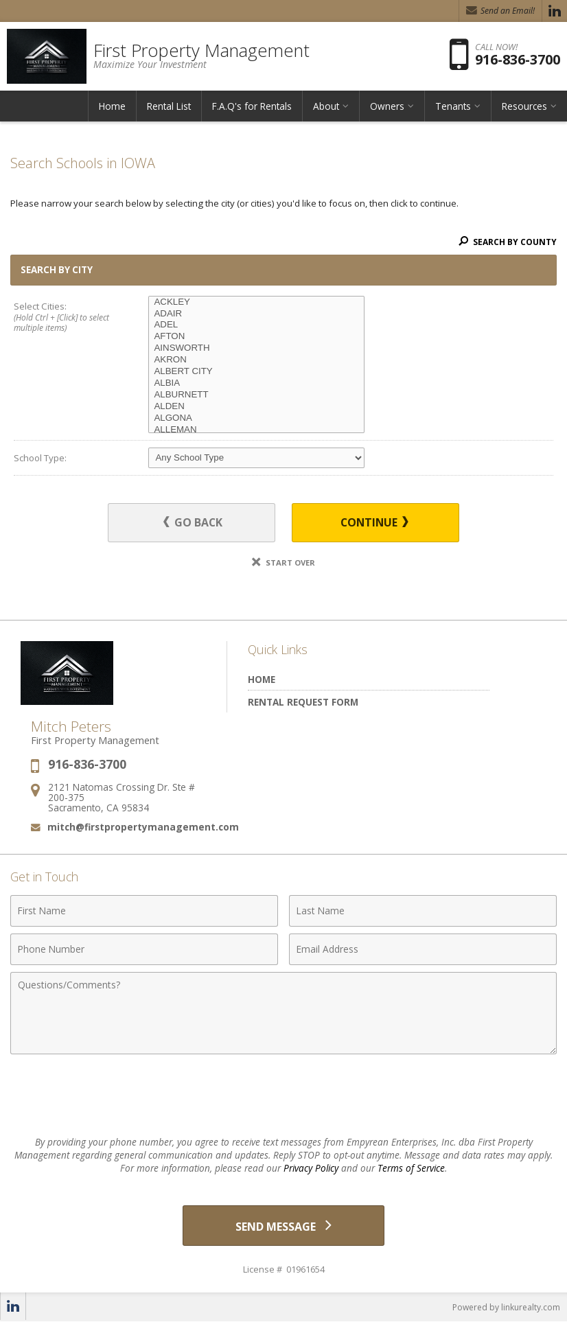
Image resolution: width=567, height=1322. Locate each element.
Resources (524, 106)
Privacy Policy (311, 1167)
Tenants (453, 106)
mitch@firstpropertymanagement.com (143, 826)
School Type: (40, 458)
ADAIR (256, 314)
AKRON (256, 360)
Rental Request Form (303, 701)
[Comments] (283, 1013)
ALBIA (256, 383)
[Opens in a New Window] (554, 11)
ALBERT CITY (256, 372)
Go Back (194, 522)
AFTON (256, 337)
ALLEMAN (256, 430)
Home (112, 106)
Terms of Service (411, 1167)
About (326, 106)
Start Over (283, 562)
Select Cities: (67, 318)
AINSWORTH (256, 348)
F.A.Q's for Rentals (252, 106)
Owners (387, 106)
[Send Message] (284, 1225)
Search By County (508, 242)
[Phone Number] (144, 949)
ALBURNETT (256, 395)
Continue (372, 522)
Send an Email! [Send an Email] (500, 10)
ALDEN (256, 407)
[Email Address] (423, 949)
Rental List (169, 106)
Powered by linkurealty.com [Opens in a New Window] (506, 1308)
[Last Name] (423, 911)
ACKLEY (256, 302)
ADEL (256, 325)
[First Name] (144, 911)
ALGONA (256, 418)
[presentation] (283, 1095)
